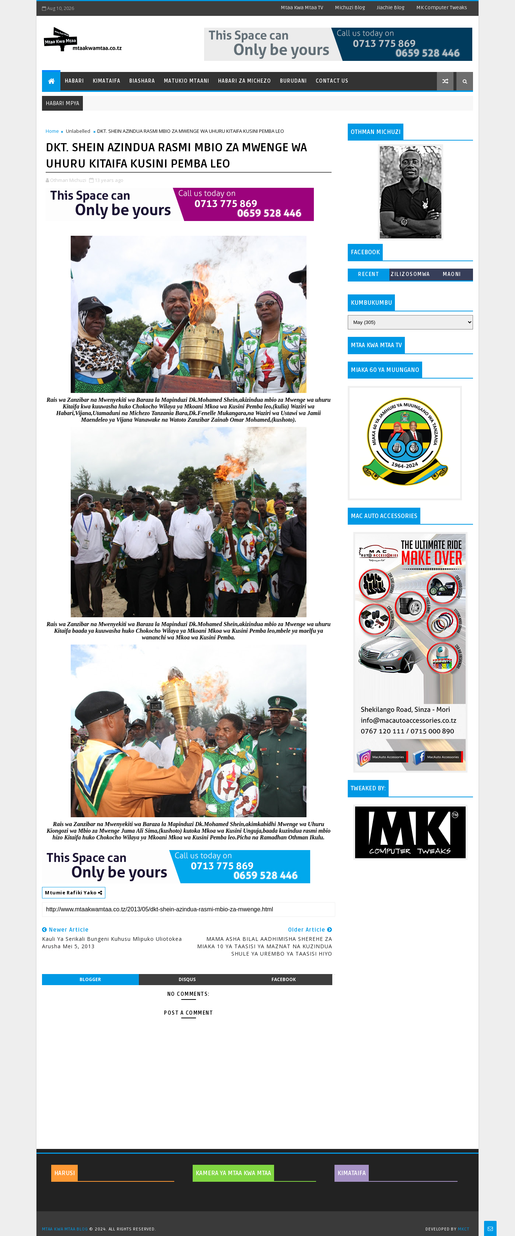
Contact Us (332, 81)
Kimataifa (106, 81)
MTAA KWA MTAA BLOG (65, 1229)
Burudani (293, 81)
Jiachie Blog (390, 7)
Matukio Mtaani (186, 81)
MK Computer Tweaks (441, 7)
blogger (90, 979)
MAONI (452, 274)
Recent (368, 274)
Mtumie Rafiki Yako (73, 892)
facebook (283, 979)
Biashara (142, 81)
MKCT (463, 1229)
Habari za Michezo (244, 81)
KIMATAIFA (351, 1173)
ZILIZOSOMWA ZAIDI (410, 275)
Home (52, 131)
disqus (187, 979)
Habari (74, 81)
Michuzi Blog (350, 7)
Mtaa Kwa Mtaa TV (302, 7)
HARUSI (64, 1173)
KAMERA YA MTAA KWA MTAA (233, 1173)
